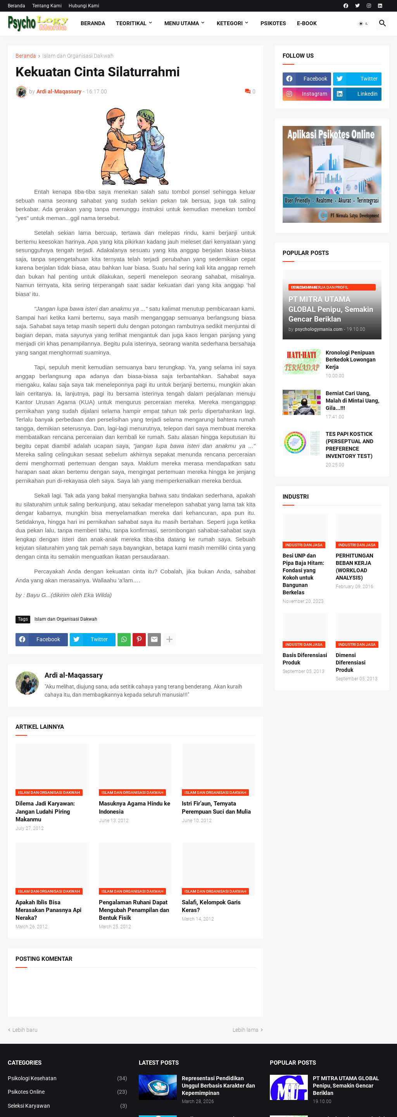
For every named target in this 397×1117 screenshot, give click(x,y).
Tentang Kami (47, 6)
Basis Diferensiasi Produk (305, 659)
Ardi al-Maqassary (74, 675)
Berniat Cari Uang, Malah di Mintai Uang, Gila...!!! (352, 400)
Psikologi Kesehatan (67, 1079)
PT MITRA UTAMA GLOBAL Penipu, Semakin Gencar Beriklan (346, 1085)
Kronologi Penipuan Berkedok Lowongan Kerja (351, 359)
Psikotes (273, 23)
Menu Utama (181, 23)
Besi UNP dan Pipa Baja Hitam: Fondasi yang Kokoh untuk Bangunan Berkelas (303, 573)
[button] (363, 24)
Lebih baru (25, 1030)
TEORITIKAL (131, 23)
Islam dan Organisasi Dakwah (78, 56)
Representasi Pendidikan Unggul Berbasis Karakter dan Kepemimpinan (218, 1085)
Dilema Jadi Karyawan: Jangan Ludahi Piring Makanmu (45, 811)
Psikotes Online (67, 1092)
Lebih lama (246, 1030)
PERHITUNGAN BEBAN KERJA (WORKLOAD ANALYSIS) (354, 566)
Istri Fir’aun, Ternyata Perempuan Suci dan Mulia (216, 807)
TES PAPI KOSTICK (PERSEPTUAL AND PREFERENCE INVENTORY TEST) (349, 445)
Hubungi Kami (84, 6)
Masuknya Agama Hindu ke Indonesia (134, 807)
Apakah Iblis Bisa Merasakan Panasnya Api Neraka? (48, 910)
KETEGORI (230, 23)
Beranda (16, 6)
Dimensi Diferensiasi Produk (351, 662)
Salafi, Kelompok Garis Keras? (211, 906)
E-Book (307, 23)
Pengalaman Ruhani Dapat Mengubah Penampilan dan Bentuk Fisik (134, 910)
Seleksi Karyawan (67, 1106)
